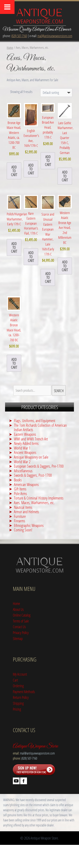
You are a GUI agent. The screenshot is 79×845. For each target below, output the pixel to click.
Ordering (18, 685)
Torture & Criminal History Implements (38, 498)
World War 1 (22, 448)
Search (59, 390)
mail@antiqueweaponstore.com (54, 36)
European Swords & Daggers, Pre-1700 (39, 466)
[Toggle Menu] (7, 7)
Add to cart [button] (14, 170)
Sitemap (18, 638)
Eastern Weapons (25, 434)
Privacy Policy (21, 632)
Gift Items (20, 489)
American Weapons (26, 484)
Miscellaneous (23, 471)
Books (18, 480)
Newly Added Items (26, 443)
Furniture (20, 516)
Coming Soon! (23, 530)
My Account (20, 674)
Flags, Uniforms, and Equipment (34, 420)
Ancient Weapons (25, 452)
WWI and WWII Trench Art (31, 439)
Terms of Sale (21, 621)
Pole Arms (20, 493)
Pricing (17, 709)
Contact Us (19, 626)
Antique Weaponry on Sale (31, 457)
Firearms (19, 521)
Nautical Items (23, 507)
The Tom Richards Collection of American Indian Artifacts (40, 427)
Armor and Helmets (26, 511)
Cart (15, 680)
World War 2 (22, 461)
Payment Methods (24, 691)
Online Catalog (22, 615)
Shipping (18, 703)
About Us (18, 609)
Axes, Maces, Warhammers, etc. (34, 502)
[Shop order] (56, 92)
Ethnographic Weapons (29, 525)
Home (10, 47)
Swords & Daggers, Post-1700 (33, 475)
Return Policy (21, 697)
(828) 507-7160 (19, 36)
